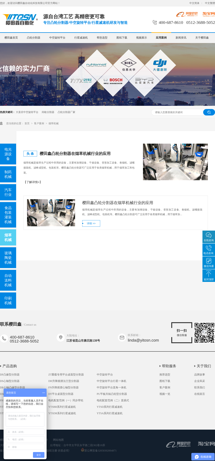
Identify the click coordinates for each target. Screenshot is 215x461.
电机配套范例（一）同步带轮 (65, 400)
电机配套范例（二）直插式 (113, 400)
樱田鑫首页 (11, 37)
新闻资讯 (181, 37)
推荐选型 (164, 374)
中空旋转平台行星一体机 (111, 381)
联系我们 (199, 387)
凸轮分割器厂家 (66, 112)
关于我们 (204, 366)
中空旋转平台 (57, 37)
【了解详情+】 (32, 182)
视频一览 (164, 394)
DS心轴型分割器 (10, 381)
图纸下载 (121, 37)
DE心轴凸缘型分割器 (12, 387)
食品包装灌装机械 (8, 215)
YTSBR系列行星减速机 (62, 406)
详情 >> (91, 223)
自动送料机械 (8, 280)
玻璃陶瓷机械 (8, 257)
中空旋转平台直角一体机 (111, 387)
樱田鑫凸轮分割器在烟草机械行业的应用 (75, 153)
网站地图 (58, 439)
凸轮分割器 (33, 37)
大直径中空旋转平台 (27, 112)
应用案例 (161, 37)
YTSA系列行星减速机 (110, 413)
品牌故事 (199, 374)
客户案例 (39, 123)
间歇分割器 (48, 112)
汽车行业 (8, 192)
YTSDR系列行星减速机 (62, 413)
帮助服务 (169, 366)
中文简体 (194, 3)
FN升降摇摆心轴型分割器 (63, 387)
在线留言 (199, 394)
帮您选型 (102, 37)
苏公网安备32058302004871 (99, 450)
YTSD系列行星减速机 (110, 406)
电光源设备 (8, 154)
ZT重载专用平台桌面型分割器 (66, 374)
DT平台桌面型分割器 (60, 394)
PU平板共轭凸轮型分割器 (112, 394)
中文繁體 (210, 3)
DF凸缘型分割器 (10, 374)
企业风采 (199, 381)
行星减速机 (81, 37)
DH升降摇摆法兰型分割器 (63, 381)
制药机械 (8, 174)
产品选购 (10, 366)
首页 (27, 123)
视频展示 (141, 37)
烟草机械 (54, 123)
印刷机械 (8, 300)
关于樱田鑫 (202, 37)
